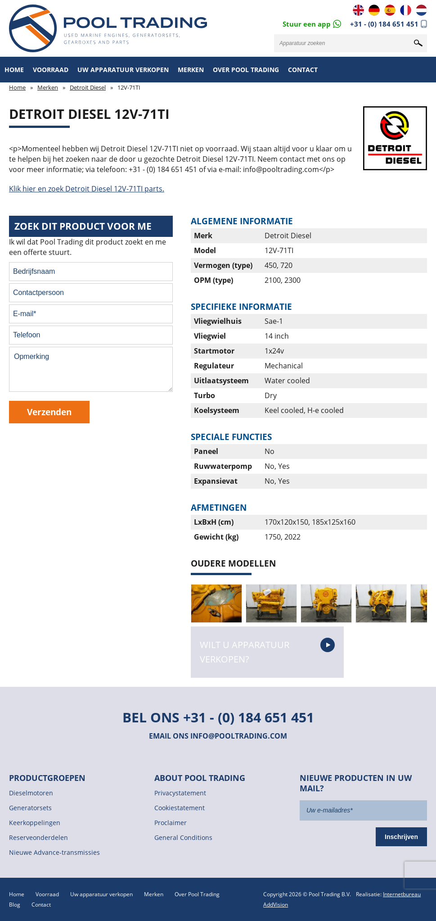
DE (374, 10)
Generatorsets (30, 807)
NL (421, 10)
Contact (303, 69)
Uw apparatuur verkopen (123, 69)
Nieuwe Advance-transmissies (54, 852)
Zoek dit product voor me (83, 226)
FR (405, 10)
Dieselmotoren (31, 793)
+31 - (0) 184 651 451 (384, 23)
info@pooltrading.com (238, 736)
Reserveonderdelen (38, 837)
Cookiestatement (179, 807)
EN (358, 10)
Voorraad (50, 69)
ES (390, 10)
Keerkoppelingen (34, 822)
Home (14, 69)
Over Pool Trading (246, 69)
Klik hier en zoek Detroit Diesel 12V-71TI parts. (86, 189)
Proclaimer (170, 822)
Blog (14, 904)
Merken (191, 69)
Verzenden (49, 412)
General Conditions (183, 837)
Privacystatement (180, 793)
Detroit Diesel (88, 87)
